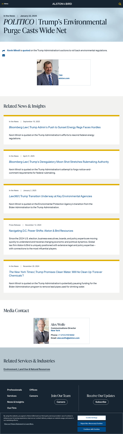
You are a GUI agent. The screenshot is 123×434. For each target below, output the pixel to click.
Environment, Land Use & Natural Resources (27, 369)
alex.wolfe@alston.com (68, 338)
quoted (26, 50)
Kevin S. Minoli (71, 66)
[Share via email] (3, 55)
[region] (61, 423)
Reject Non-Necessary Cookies (92, 423)
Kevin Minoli (13, 50)
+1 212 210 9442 (66, 335)
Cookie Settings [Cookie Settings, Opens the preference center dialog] (91, 418)
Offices (33, 390)
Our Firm (12, 408)
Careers (33, 396)
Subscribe (100, 402)
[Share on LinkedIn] (3, 51)
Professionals (14, 390)
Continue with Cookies (92, 429)
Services (12, 396)
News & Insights (15, 402)
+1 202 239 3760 (76, 74)
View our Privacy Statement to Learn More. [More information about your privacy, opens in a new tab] (19, 424)
